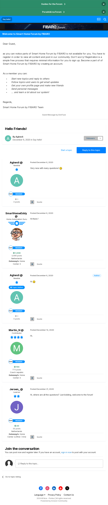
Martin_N (14, 330)
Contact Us (69, 495)
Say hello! (37, 139)
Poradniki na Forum (52, 12)
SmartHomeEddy (16, 213)
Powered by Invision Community (54, 501)
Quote (39, 202)
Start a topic (66, 150)
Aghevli (19, 137)
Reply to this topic (91, 150)
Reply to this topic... (28, 463)
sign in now (66, 452)
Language (39, 495)
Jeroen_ (15, 389)
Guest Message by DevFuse (54, 115)
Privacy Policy (54, 495)
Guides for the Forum (51, 4)
